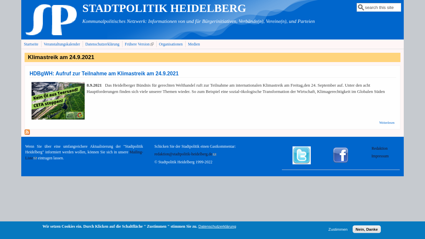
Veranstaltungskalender (62, 44)
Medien (194, 44)
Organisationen (171, 44)
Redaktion (380, 148)
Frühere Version (140, 44)
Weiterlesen (386, 122)
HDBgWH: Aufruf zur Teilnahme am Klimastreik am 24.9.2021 (104, 73)
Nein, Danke (367, 230)
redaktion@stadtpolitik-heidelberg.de (185, 154)
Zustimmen (338, 230)
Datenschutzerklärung (102, 44)
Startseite (31, 44)
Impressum (380, 156)
